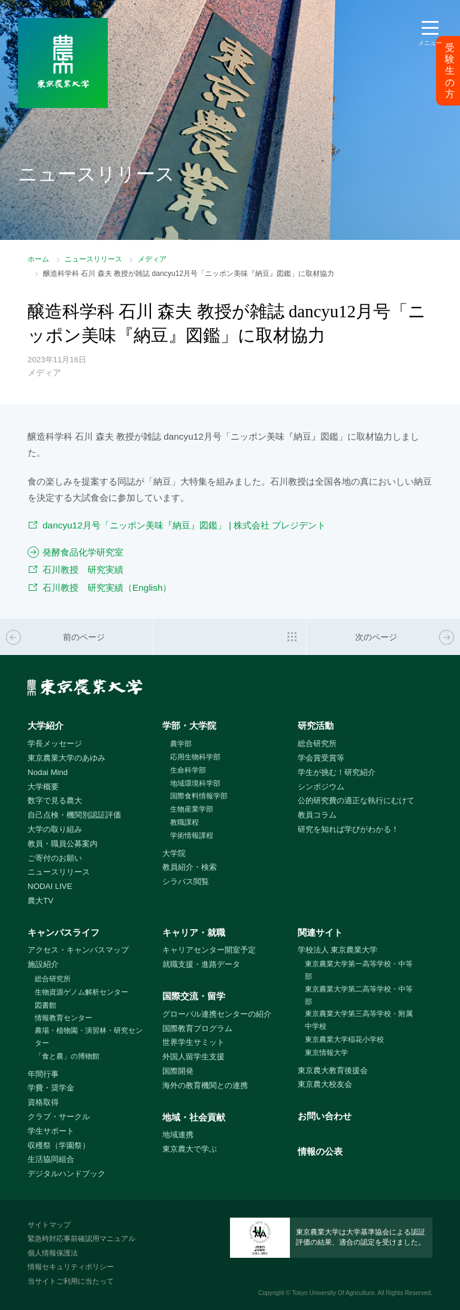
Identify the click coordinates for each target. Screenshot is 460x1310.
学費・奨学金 (51, 1087)
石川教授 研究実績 (83, 569)
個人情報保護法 (53, 1253)
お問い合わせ (325, 1116)
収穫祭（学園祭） (59, 1145)
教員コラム (317, 814)
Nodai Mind (48, 772)
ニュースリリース (93, 259)
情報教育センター (63, 1018)
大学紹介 (45, 725)
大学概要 (43, 786)
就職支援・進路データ (201, 964)
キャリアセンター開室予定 (209, 949)
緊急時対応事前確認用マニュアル (81, 1238)
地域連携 (177, 1134)
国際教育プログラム (197, 1028)
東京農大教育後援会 (333, 1070)
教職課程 (184, 822)
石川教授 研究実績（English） (107, 587)
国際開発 (177, 1070)
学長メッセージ (55, 743)
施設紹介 (43, 964)
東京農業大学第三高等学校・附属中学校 (359, 1019)
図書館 (45, 1005)
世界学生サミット (193, 1042)
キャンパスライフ (63, 932)
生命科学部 (188, 770)
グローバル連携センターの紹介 (216, 1013)
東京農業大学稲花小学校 (344, 1039)
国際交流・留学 (193, 996)
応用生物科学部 (195, 757)
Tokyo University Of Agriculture (333, 1293)
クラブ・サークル (59, 1116)
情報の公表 (320, 1151)
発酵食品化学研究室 (83, 552)
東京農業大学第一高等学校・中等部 (359, 970)
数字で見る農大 (55, 800)
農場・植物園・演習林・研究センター (89, 1036)
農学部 (181, 744)
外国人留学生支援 (193, 1056)
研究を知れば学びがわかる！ (348, 829)
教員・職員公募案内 (63, 843)
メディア (152, 259)
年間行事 (43, 1073)
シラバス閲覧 (185, 881)
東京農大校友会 (325, 1084)
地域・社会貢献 (193, 1117)
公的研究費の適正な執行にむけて (356, 800)
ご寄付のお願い (55, 858)
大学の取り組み (55, 829)
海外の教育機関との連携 (205, 1085)
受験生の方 (450, 71)
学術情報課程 (191, 835)
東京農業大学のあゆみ (66, 757)
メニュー (430, 43)
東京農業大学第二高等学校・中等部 (359, 995)
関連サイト (320, 932)
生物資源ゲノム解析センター (81, 992)
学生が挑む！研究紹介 (337, 772)
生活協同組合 (51, 1159)
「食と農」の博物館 (67, 1056)
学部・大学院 (189, 725)
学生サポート (51, 1130)
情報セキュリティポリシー (71, 1267)
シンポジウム (321, 786)
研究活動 (316, 725)
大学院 (174, 853)
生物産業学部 (191, 809)
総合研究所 (317, 743)
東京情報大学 (326, 1052)
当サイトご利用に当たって (71, 1281)
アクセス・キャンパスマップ (78, 949)
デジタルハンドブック (66, 1173)
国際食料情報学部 (199, 796)
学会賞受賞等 (321, 757)
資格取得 (43, 1102)
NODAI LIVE (50, 886)
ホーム (38, 259)
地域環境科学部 (195, 783)
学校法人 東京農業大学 (338, 949)
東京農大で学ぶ (189, 1148)
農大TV (40, 900)
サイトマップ (49, 1225)
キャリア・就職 (193, 932)
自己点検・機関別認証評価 (74, 814)
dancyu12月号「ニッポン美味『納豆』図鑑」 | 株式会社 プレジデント (184, 525)
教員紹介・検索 (189, 867)
